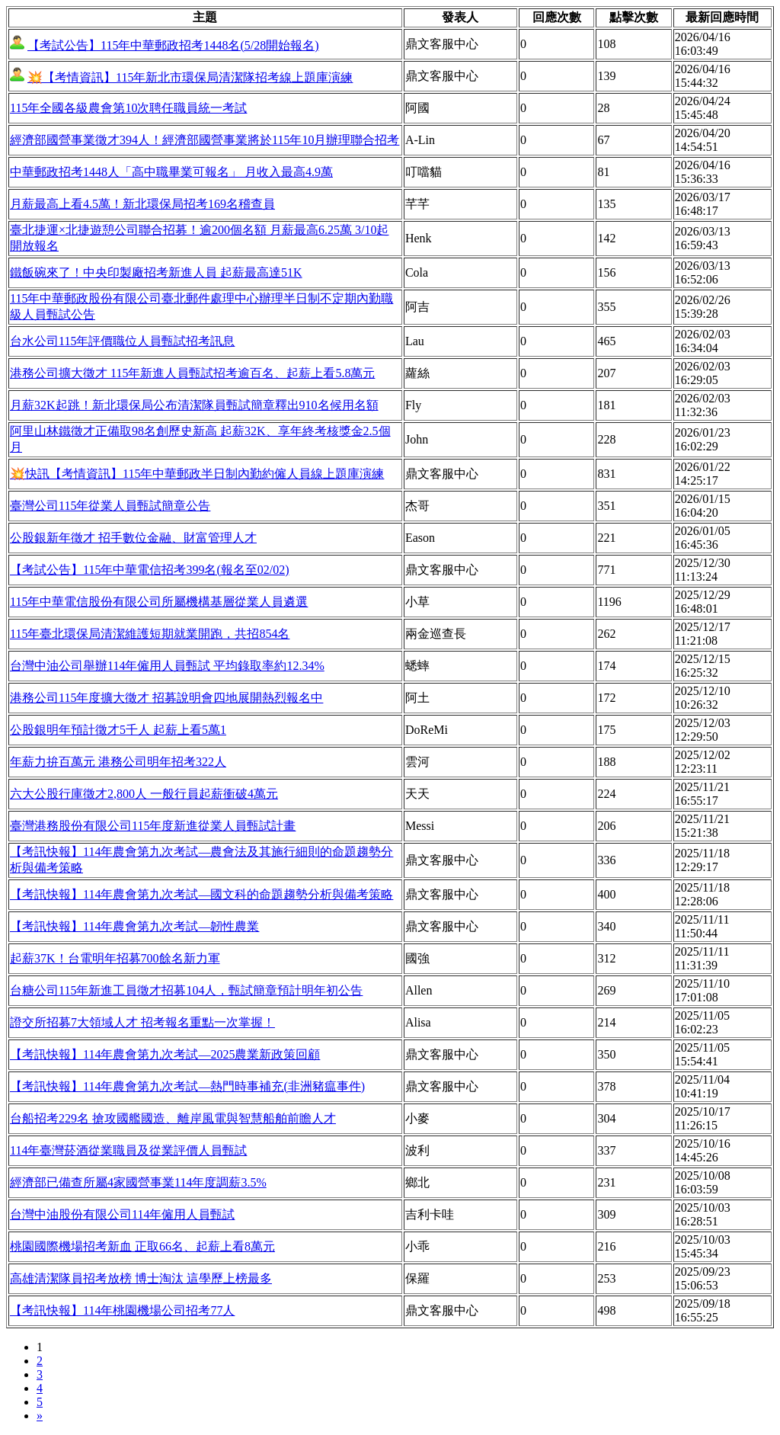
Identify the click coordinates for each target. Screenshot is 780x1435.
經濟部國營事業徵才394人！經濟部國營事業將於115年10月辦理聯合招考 (204, 139)
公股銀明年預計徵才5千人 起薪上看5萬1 (118, 729)
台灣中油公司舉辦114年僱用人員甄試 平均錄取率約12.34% (167, 665)
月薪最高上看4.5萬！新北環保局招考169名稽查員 (142, 203)
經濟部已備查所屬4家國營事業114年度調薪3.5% (138, 1182)
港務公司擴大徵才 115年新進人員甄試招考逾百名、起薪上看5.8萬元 (192, 373)
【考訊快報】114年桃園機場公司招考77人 (122, 1310)
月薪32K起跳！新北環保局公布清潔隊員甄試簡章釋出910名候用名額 (194, 405)
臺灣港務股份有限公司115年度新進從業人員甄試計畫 (153, 825)
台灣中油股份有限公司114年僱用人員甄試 (122, 1214)
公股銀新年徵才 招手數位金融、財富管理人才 (133, 537)
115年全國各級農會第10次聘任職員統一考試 (128, 107)
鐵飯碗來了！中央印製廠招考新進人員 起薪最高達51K (156, 272)
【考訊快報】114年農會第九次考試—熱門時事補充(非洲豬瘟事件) (187, 1086)
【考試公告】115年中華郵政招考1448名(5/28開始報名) (173, 45)
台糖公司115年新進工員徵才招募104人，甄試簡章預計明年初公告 (186, 990)
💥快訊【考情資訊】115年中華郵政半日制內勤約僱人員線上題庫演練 (197, 473)
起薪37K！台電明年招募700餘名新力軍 (115, 958)
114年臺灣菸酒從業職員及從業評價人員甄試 (128, 1150)
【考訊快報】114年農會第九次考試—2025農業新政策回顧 (165, 1054)
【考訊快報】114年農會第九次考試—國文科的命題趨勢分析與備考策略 (201, 894)
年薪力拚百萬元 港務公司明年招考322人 (118, 761)
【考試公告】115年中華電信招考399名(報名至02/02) (149, 569)
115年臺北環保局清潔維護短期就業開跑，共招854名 (149, 633)
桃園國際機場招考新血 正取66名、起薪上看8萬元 (142, 1246)
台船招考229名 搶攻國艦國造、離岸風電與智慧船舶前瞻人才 (173, 1118)
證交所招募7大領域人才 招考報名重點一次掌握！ (142, 1022)
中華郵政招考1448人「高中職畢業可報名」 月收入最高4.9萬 (171, 171)
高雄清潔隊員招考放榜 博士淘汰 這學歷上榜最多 (141, 1278)
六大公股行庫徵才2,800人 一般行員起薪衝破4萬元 (144, 793)
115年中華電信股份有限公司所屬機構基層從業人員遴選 (159, 601)
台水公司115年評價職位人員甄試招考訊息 (122, 341)
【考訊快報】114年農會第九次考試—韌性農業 (134, 926)
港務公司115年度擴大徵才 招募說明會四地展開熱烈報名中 (166, 697)
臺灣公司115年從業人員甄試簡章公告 (110, 505)
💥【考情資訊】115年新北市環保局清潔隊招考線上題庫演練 (190, 77)
